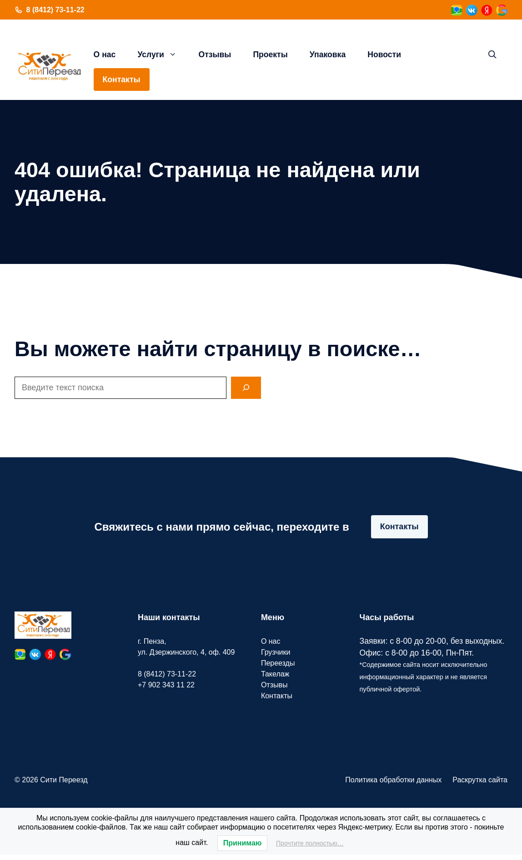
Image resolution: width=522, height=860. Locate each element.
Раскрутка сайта (479, 780)
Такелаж (275, 674)
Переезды (278, 663)
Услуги (162, 54)
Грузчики (276, 652)
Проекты (270, 54)
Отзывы (214, 54)
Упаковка (328, 54)
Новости (384, 54)
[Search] (246, 388)
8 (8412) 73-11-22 (55, 10)
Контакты (122, 79)
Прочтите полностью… (310, 843)
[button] (492, 54)
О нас (105, 54)
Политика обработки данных (393, 780)
